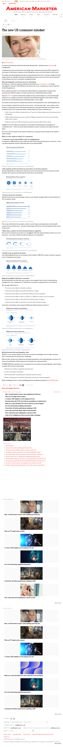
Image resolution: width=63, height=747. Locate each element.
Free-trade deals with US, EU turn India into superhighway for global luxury (25, 401)
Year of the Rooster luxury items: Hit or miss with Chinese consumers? (24, 454)
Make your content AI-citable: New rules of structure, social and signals (24, 403)
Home (16, 14)
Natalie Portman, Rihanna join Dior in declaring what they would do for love (26, 458)
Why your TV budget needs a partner (15, 396)
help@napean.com (20, 725)
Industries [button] (23, 15)
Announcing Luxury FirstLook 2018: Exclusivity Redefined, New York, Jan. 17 (26, 461)
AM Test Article (10, 445)
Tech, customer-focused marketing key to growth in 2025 (20, 413)
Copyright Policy (17, 734)
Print (10, 24)
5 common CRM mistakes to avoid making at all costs (19, 399)
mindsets (51, 65)
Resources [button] (46, 15)
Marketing (4, 26)
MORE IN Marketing (8, 499)
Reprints (17, 385)
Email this (6, 385)
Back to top (58, 603)
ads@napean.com (55, 728)
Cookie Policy (26, 734)
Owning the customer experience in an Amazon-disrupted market (23, 452)
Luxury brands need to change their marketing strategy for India (23, 456)
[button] (8, 1)
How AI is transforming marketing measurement (18, 406)
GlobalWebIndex (53, 380)
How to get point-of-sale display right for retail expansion (20, 410)
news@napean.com (15, 728)
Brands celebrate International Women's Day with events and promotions (25, 465)
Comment (13, 20)
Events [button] (38, 15)
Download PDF (29, 385)
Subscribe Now (12, 3)
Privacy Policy (7, 734)
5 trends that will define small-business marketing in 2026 (20, 408)
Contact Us (6, 736)
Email (5, 24)
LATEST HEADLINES (16, 392)
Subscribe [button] (54, 14)
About (4, 3)
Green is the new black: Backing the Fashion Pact (19, 448)
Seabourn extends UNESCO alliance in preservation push (21, 450)
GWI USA (10, 95)
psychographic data (44, 84)
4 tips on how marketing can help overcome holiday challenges (22, 415)
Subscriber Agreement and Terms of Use (43, 734)
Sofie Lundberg (8, 62)
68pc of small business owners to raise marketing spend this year (23, 394)
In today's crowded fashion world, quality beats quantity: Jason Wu (23, 463)
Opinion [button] (31, 15)
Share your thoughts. (10, 388)
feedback (50, 741)
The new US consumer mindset (23, 30)
